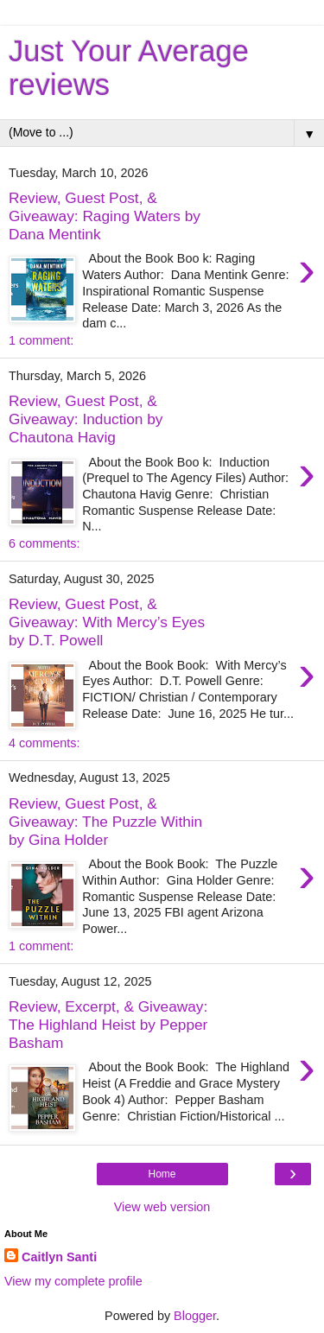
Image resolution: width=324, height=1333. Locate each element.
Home (161, 1174)
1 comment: (41, 340)
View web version (162, 1207)
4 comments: (44, 743)
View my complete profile (73, 1281)
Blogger (195, 1316)
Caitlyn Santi (59, 1257)
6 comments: (44, 543)
